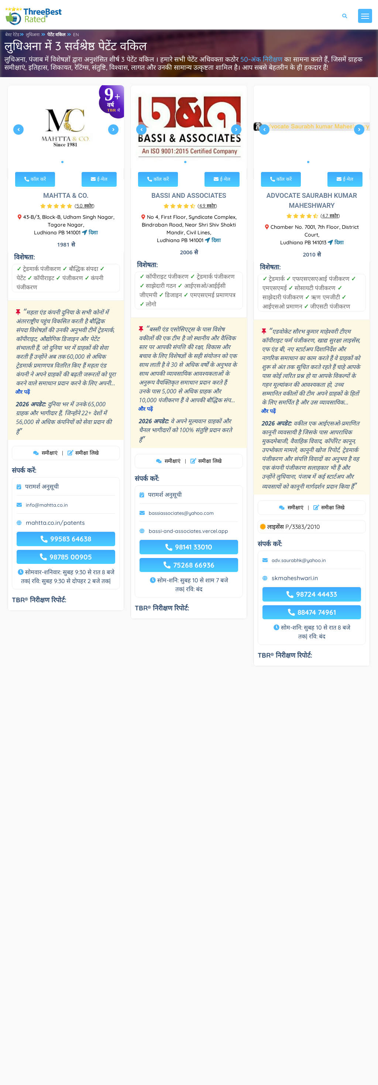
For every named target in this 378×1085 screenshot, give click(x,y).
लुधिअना (32, 34)
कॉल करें (35, 179)
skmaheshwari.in (295, 578)
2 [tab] (68, 162)
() (84, 206)
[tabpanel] (66, 132)
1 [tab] (62, 162)
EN (76, 34)
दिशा (90, 232)
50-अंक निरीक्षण (261, 59)
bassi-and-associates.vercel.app (188, 531)
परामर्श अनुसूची (42, 486)
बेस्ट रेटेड (12, 34)
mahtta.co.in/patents (55, 522)
